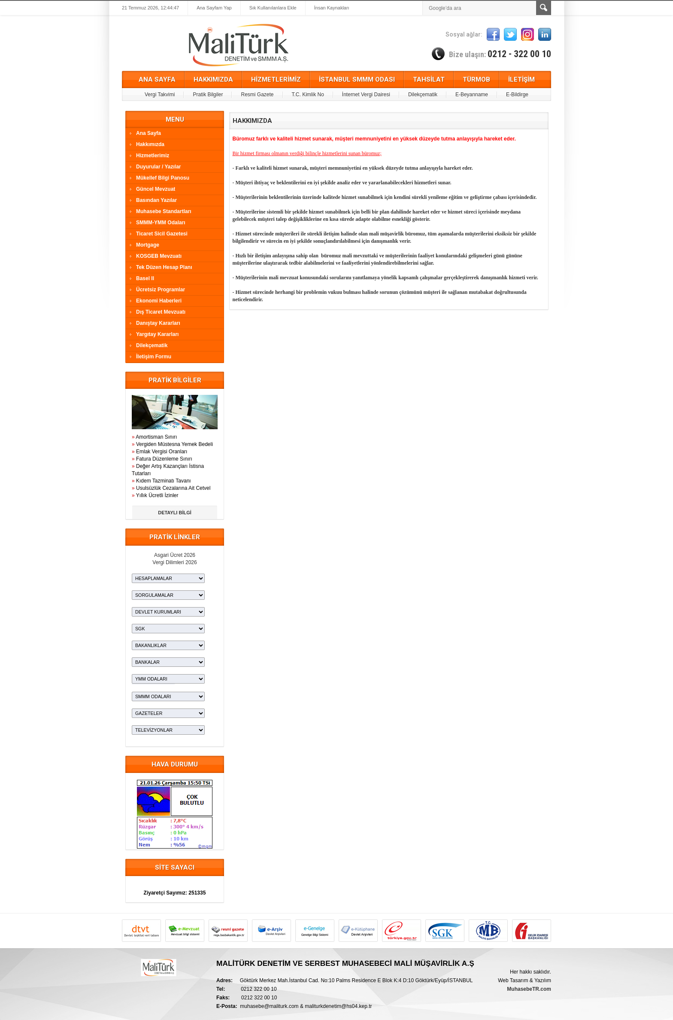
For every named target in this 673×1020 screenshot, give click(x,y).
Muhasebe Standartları (163, 211)
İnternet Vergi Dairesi (366, 95)
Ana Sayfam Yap (214, 7)
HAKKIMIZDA (213, 79)
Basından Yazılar (156, 200)
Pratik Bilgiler (208, 95)
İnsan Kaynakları (331, 7)
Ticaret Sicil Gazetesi (162, 234)
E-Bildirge (517, 95)
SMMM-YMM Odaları (160, 223)
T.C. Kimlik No (308, 95)
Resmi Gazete (257, 95)
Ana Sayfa (148, 133)
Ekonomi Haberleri (159, 301)
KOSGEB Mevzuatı (159, 256)
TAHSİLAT (429, 79)
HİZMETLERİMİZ (276, 79)
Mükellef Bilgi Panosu (162, 178)
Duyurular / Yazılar (158, 167)
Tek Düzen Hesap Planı (164, 267)
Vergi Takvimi (160, 95)
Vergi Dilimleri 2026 (174, 562)
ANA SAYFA (157, 79)
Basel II (145, 278)
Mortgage (147, 245)
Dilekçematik (422, 95)
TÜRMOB (476, 79)
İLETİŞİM (521, 79)
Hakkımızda (150, 144)
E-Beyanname (471, 95)
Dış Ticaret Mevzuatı (160, 312)
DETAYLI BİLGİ (174, 512)
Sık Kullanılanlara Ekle (273, 7)
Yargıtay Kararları (157, 334)
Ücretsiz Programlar (160, 290)
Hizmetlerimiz (152, 156)
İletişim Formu (153, 357)
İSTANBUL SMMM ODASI (357, 79)
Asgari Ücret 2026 (174, 555)
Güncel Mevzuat (155, 189)
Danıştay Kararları (158, 323)
